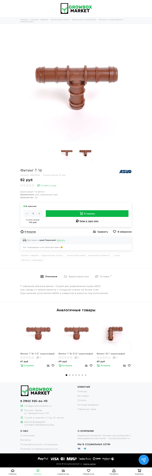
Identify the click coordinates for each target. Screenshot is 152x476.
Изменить (61, 240)
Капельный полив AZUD (100, 255)
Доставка (83, 396)
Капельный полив (76, 255)
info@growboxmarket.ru (38, 406)
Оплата (82, 400)
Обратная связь (87, 409)
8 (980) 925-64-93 (34, 401)
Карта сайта (89, 464)
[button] (66, 375)
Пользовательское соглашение (39, 444)
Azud (117, 255)
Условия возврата (88, 404)
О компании (27, 435)
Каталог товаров (29, 255)
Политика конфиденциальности (39, 449)
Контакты (25, 440)
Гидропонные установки (53, 255)
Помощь (82, 391)
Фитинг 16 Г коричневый (111, 353)
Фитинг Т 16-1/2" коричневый (37, 353)
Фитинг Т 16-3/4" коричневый (76, 353)
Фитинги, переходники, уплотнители (33, 260)
